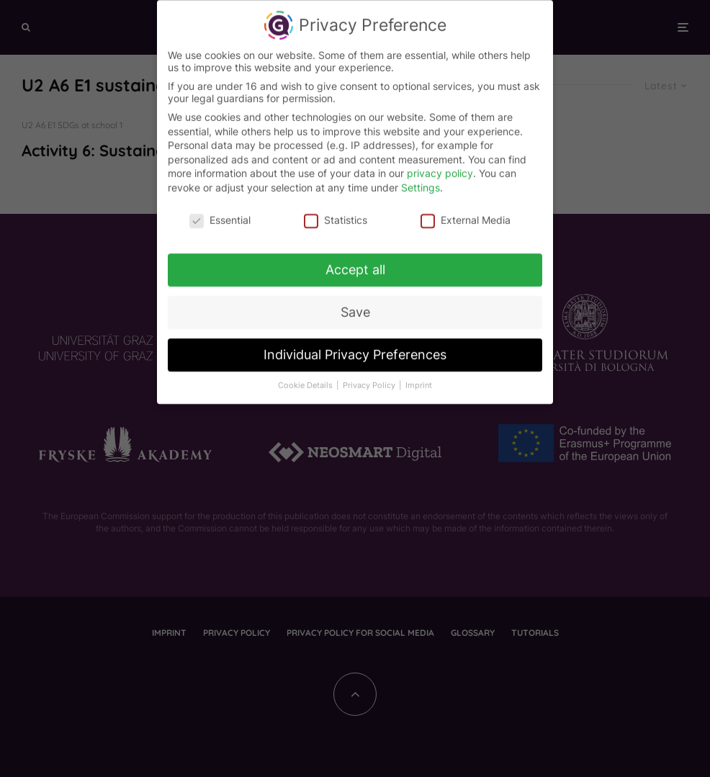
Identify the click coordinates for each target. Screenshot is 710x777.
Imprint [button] (418, 380)
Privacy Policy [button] (370, 380)
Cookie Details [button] (306, 380)
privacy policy (440, 168)
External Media (466, 214)
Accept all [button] (355, 264)
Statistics (335, 214)
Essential (220, 214)
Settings (420, 182)
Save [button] (355, 307)
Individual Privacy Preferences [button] (355, 349)
